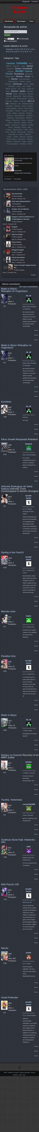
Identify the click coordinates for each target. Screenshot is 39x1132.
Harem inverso (12, 139)
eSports (30, 141)
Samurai (22, 137)
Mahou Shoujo (28, 96)
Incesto (30, 98)
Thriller (15, 137)
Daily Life (17, 122)
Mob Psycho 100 (10, 884)
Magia (32, 84)
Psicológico (10, 111)
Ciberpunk (10, 118)
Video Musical (22, 98)
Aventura (21, 113)
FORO (5, 1072)
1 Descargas (17, 179)
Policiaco (30, 132)
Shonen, (19, 76)
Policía (21, 134)
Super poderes (11, 108)
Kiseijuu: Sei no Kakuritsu (20, 209)
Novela (23, 122)
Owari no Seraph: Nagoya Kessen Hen (25, 266)
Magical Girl (17, 96)
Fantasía (10, 63)
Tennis (10, 127)
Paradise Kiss (8, 656)
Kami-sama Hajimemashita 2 (21, 201)
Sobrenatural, (20, 118)
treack (28, 616)
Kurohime (6, 401)
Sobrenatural (10, 76)
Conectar (35, 1)
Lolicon (20, 108)
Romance (10, 69)
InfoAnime (9, 21)
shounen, (10, 71)
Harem (28, 81)
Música (13, 98)
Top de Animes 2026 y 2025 (15, 189)
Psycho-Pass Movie (18, 257)
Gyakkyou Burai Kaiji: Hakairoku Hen (18, 840)
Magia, (15, 101)
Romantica (19, 74)
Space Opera (17, 130)
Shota (31, 111)
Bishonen (13, 104)
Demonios (11, 86)
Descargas (21, 21)
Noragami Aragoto (18, 250)
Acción (19, 71)
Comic (26, 130)
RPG (31, 130)
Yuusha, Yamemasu (11, 799)
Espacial (30, 91)
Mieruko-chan (8, 611)
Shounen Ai (16, 120)
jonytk (28, 953)
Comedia (21, 63)
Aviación (25, 111)
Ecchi (27, 76)
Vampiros (8, 84)
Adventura (21, 139)
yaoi (23, 86)
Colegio (8, 130)
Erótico (29, 144)
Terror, (23, 120)
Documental (28, 108)
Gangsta (14, 227)
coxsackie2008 (29, 804)
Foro (31, 21)
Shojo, (19, 86)
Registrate (26, 1)
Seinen (30, 66)
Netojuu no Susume (11, 755)
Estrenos (9, 49)
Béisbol (13, 132)
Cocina (23, 106)
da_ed (28, 296)
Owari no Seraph (17, 234)
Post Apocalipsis (12, 144)
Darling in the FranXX (12, 552)
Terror (31, 63)
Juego (24, 141)
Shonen (14, 91)
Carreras (17, 106)
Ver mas (33, 275)
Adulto (22, 91)
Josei (7, 98)
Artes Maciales (19, 115)
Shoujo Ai (9, 115)
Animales (9, 106)
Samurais (8, 101)
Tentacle (29, 113)
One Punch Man (17, 194)
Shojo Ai (30, 94)
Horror (10, 122)
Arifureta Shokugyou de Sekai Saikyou (16, 487)
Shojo (15, 94)
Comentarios (8, 179)
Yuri (19, 89)
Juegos (9, 137)
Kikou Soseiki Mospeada (14, 439)
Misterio (9, 66)
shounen (30, 120)
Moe (29, 127)
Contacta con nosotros (13, 1072)
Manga (8, 120)
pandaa (28, 762)
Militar (29, 86)
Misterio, (29, 118)
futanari (30, 106)
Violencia (23, 101)
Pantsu (24, 127)
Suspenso (16, 141)
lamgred (28, 444)
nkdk (28, 847)
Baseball (17, 127)
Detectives (29, 74)
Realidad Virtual (27, 104)
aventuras (17, 84)
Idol (19, 104)
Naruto (4, 948)
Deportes (16, 66)
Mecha (14, 79)
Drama (18, 68)
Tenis (7, 132)
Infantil (25, 84)
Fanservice (15, 125)
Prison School (16, 242)
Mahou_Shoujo (11, 89)
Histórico (28, 134)
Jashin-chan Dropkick (25, 173)
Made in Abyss (8, 715)
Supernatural (12, 134)
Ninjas (15, 113)
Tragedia (24, 125)
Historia (22, 81)
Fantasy (29, 139)
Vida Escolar (21, 132)
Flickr (24, 1074)
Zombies (23, 144)
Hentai (9, 94)
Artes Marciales (24, 79)
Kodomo (9, 141)
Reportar (36, 335)
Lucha (23, 66)
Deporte (29, 137)
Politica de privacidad (25, 1072)
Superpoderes (13, 81)
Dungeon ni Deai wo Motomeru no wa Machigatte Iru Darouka (23, 218)
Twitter (20, 1074)
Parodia (9, 96)
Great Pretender (9, 997)
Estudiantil (27, 68)
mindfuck (29, 115)
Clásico (17, 111)
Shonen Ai (22, 94)
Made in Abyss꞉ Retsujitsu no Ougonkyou (14, 289)
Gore (23, 89)
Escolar (30, 125)
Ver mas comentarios (28, 286)
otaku (9, 113)
